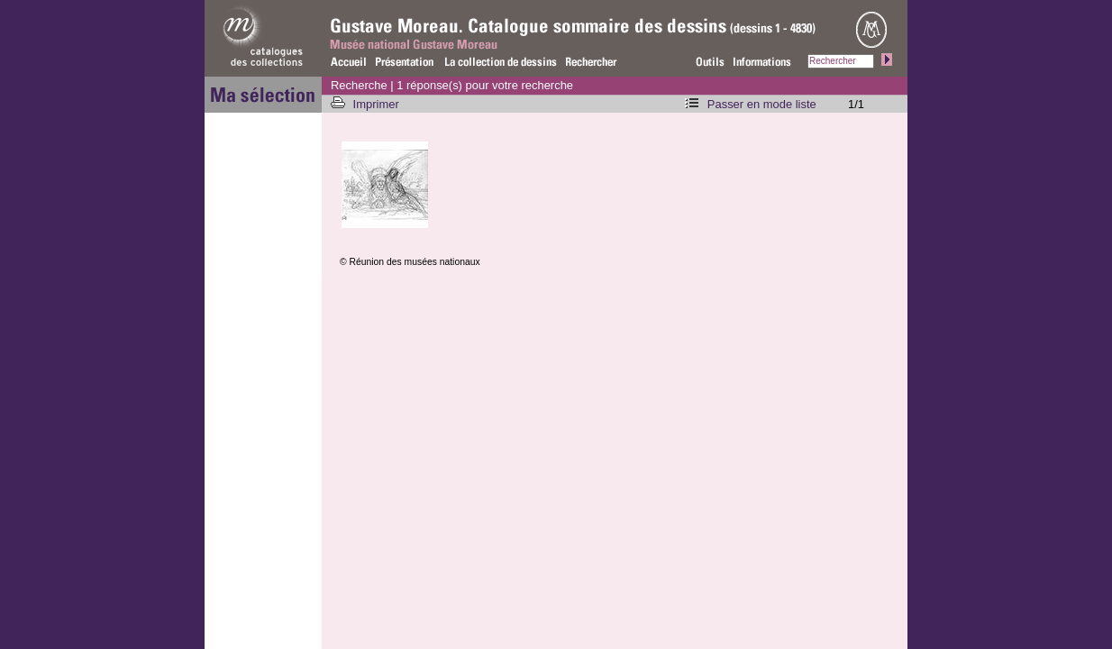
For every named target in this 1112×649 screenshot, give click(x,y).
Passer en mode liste (761, 104)
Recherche (359, 85)
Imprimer (378, 104)
